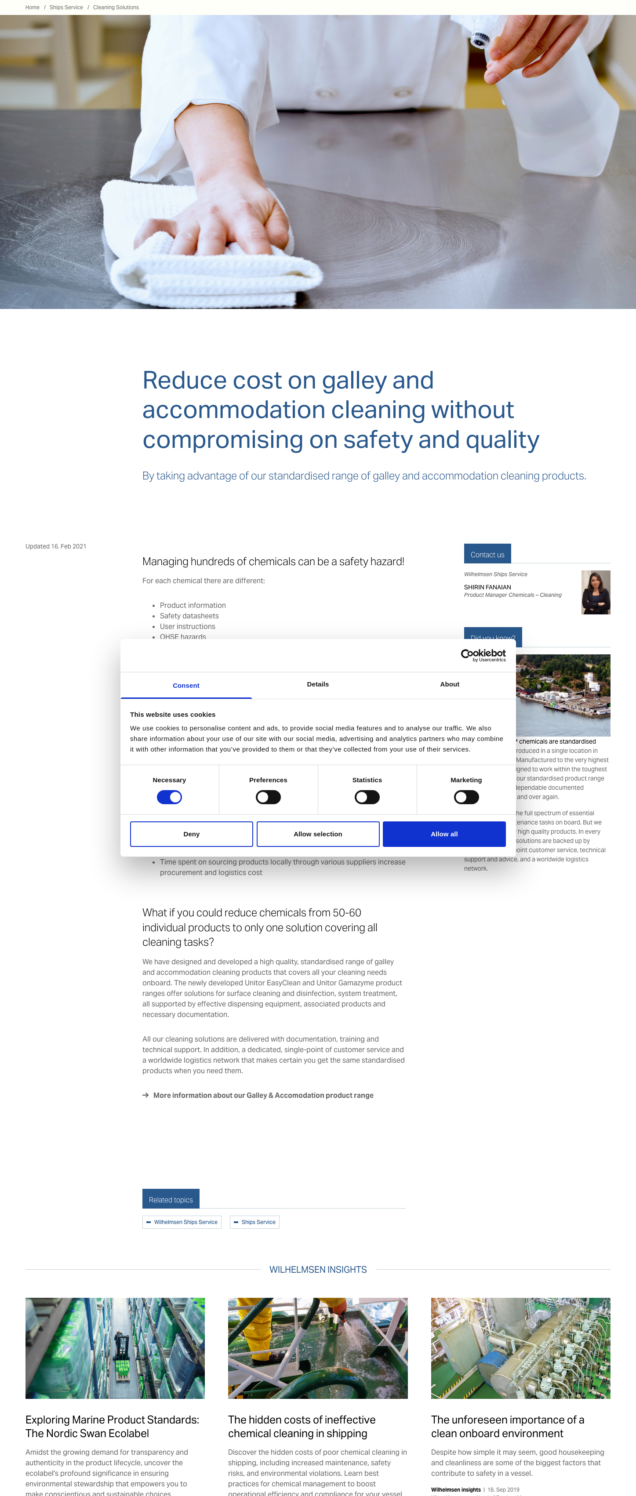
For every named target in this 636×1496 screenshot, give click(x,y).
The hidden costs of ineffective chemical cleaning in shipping (302, 1426)
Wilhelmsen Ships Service (186, 1222)
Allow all (444, 834)
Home (32, 7)
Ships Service (66, 7)
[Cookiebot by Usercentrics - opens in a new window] (467, 655)
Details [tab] (318, 684)
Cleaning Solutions (116, 7)
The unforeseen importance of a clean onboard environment (508, 1426)
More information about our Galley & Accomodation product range (264, 1095)
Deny (191, 834)
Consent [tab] (186, 685)
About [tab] (450, 684)
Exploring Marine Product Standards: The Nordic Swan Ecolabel (112, 1426)
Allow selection (318, 834)
